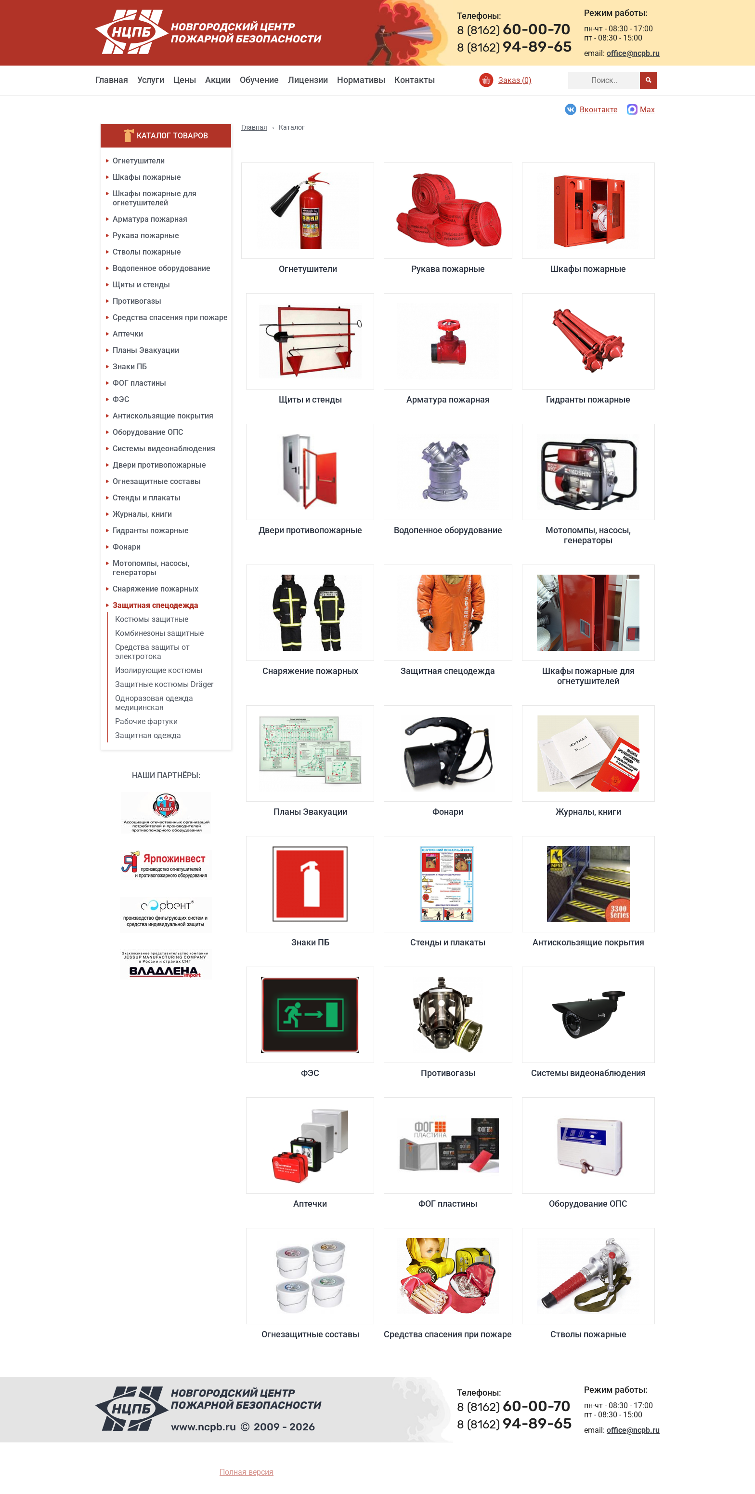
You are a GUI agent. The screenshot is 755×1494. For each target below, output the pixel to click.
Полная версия (246, 1472)
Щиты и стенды (141, 284)
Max (641, 109)
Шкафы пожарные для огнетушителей (154, 198)
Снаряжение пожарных (155, 588)
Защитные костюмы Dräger (164, 684)
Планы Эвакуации (146, 350)
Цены (184, 80)
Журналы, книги (142, 514)
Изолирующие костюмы (158, 670)
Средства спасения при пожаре (170, 317)
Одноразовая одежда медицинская (154, 703)
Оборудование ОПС (148, 432)
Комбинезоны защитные (159, 633)
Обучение (259, 80)
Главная (111, 80)
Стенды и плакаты (147, 497)
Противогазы (137, 301)
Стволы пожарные (147, 251)
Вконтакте (590, 109)
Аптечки (128, 333)
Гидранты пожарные (151, 530)
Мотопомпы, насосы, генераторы (151, 568)
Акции (218, 80)
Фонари (127, 547)
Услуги (150, 80)
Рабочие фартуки (146, 721)
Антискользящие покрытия (163, 415)
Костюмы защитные (151, 619)
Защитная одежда (148, 735)
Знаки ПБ (130, 366)
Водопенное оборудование (161, 268)
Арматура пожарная (150, 219)
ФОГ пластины (139, 383)
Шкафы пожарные (147, 177)
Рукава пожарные (146, 235)
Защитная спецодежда (155, 605)
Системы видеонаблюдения (164, 448)
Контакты (414, 80)
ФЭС (121, 399)
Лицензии (308, 80)
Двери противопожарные (159, 465)
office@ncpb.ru (633, 53)
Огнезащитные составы (157, 481)
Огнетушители (139, 160)
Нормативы (361, 80)
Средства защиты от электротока (152, 652)
